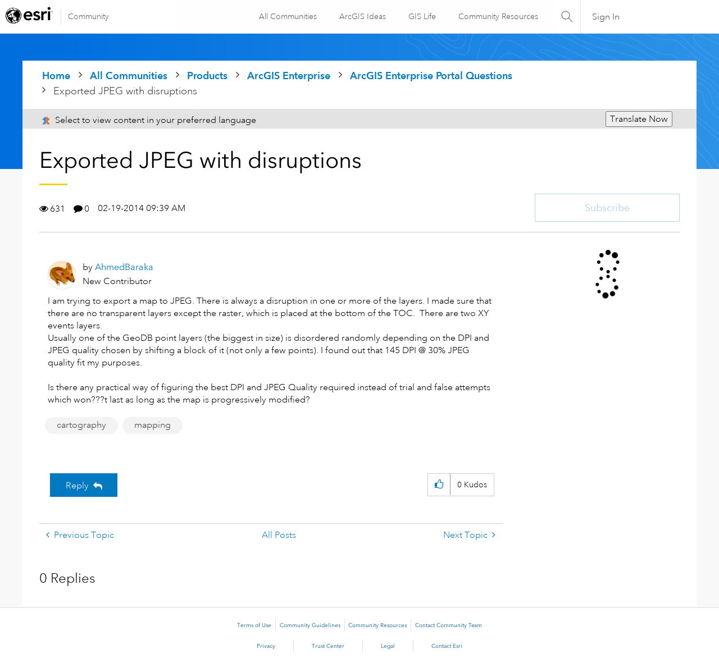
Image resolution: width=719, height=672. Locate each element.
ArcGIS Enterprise (288, 75)
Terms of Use (254, 625)
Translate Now (639, 119)
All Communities (287, 16)
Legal (388, 646)
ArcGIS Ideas (362, 16)
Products (207, 75)
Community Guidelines (310, 625)
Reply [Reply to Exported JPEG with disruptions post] (77, 485)
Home (56, 75)
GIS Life (421, 16)
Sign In (606, 16)
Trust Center (328, 646)
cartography (81, 425)
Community (88, 16)
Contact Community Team (448, 625)
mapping (152, 425)
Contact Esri (446, 646)
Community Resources (498, 16)
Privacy (266, 646)
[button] (439, 485)
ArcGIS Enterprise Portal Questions (431, 75)
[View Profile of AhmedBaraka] (124, 267)
